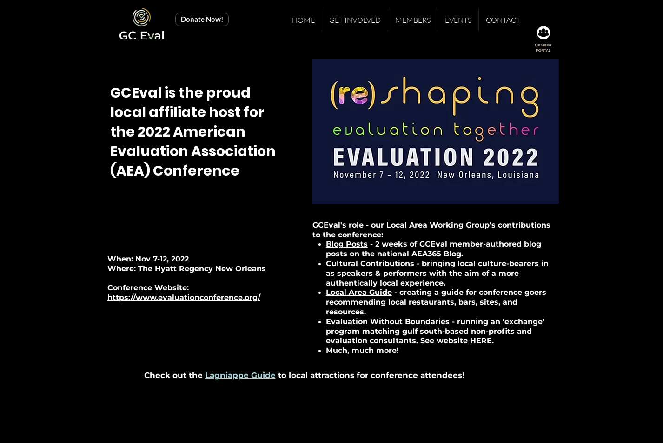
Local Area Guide (359, 292)
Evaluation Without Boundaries (388, 321)
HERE (481, 340)
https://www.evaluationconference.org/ (183, 297)
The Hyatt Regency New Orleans (202, 268)
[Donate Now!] (202, 19)
